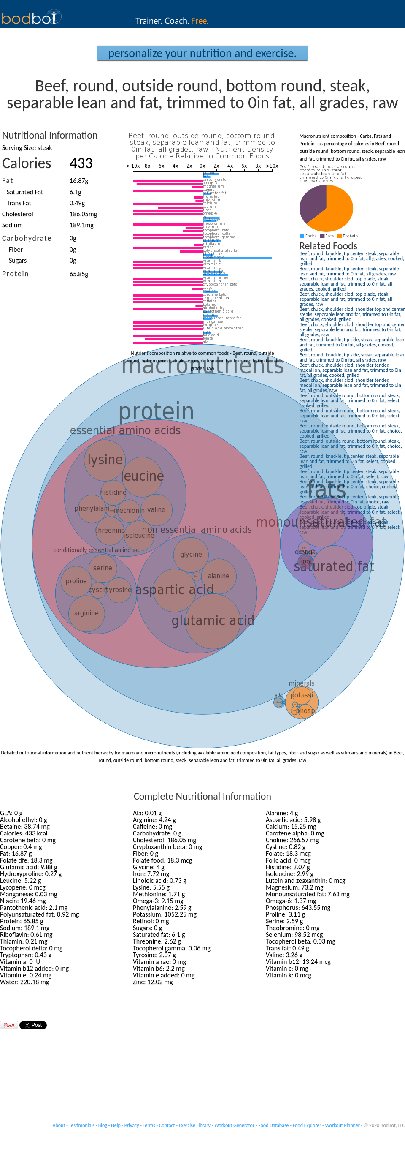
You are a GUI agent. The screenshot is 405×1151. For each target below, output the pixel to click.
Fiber (16, 249)
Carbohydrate (27, 238)
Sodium (12, 225)
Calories (26, 163)
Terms (149, 1125)
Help (116, 1125)
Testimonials (81, 1125)
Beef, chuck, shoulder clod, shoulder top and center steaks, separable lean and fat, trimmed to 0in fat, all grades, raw (352, 329)
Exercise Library (195, 1125)
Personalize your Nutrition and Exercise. (202, 53)
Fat (8, 180)
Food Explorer (307, 1125)
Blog (102, 1125)
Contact (167, 1125)
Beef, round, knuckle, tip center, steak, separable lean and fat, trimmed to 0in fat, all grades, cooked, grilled (352, 258)
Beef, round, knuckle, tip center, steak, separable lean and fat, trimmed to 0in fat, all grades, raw (349, 271)
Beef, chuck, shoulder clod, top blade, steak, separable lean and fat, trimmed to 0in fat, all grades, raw (346, 299)
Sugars (18, 260)
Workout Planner (342, 1125)
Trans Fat (19, 203)
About (59, 1125)
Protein (15, 273)
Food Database (273, 1125)
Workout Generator (234, 1125)
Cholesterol (17, 214)
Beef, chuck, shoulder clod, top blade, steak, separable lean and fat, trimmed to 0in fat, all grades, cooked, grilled (346, 284)
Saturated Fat (25, 192)
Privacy (131, 1125)
